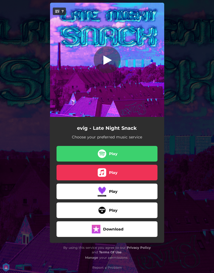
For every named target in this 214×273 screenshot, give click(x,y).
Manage (91, 258)
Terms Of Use (110, 252)
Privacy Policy (139, 248)
